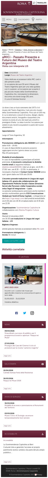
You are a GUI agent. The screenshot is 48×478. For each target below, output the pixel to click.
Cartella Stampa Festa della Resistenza (18, 373)
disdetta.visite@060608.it (12, 167)
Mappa (39, 19)
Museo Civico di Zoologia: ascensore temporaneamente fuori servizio (19, 417)
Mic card (40, 229)
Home (4, 50)
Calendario (23, 19)
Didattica (18, 50)
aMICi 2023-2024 (11, 287)
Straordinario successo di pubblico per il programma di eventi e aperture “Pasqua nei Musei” (22, 335)
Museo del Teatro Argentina (21, 75)
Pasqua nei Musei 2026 (12, 381)
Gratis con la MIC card (13, 241)
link (44, 303)
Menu (9, 19)
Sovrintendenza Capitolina (27, 208)
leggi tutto (7, 356)
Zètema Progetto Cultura (29, 210)
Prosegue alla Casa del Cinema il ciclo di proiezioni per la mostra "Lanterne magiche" (21, 347)
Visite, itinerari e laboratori (32, 50)
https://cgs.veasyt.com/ (14, 198)
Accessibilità (8, 440)
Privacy (39, 475)
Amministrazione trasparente (27, 471)
